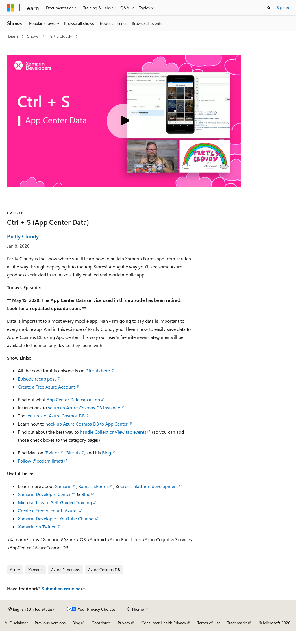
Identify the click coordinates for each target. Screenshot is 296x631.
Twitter (52, 453)
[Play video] (124, 121)
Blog (106, 453)
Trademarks (237, 623)
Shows (33, 36)
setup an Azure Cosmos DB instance (84, 407)
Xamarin (63, 486)
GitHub (73, 453)
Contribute (101, 623)
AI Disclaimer (16, 623)
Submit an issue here (63, 588)
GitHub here (98, 371)
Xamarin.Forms (93, 486)
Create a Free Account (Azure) (48, 510)
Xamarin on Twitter (37, 527)
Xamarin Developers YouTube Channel (56, 518)
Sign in (283, 7)
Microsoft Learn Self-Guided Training (55, 502)
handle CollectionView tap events (113, 432)
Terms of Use (208, 623)
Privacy (124, 623)
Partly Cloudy (60, 36)
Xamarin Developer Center (44, 494)
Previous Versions (50, 623)
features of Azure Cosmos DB (55, 416)
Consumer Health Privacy (163, 623)
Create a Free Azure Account (46, 387)
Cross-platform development (149, 486)
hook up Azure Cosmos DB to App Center (86, 424)
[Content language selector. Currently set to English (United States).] (31, 609)
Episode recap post (37, 379)
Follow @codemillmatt (40, 461)
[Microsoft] (10, 8)
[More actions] (284, 36)
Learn (13, 36)
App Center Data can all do (73, 399)
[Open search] (269, 8)
